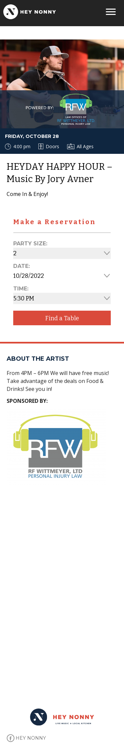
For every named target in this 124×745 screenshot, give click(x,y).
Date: (21, 266)
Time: (20, 288)
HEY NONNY (31, 738)
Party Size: (30, 243)
